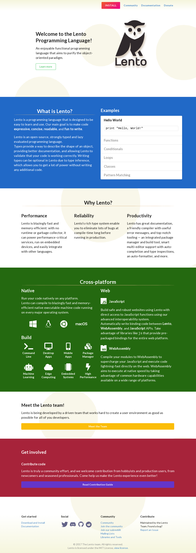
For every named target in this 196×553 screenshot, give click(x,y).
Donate (168, 5)
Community (131, 5)
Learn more (45, 66)
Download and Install (33, 522)
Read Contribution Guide (98, 484)
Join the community (112, 525)
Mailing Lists (107, 533)
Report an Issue (149, 529)
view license (121, 547)
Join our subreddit (111, 529)
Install (110, 5)
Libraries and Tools (111, 536)
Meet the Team (98, 425)
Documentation (150, 5)
